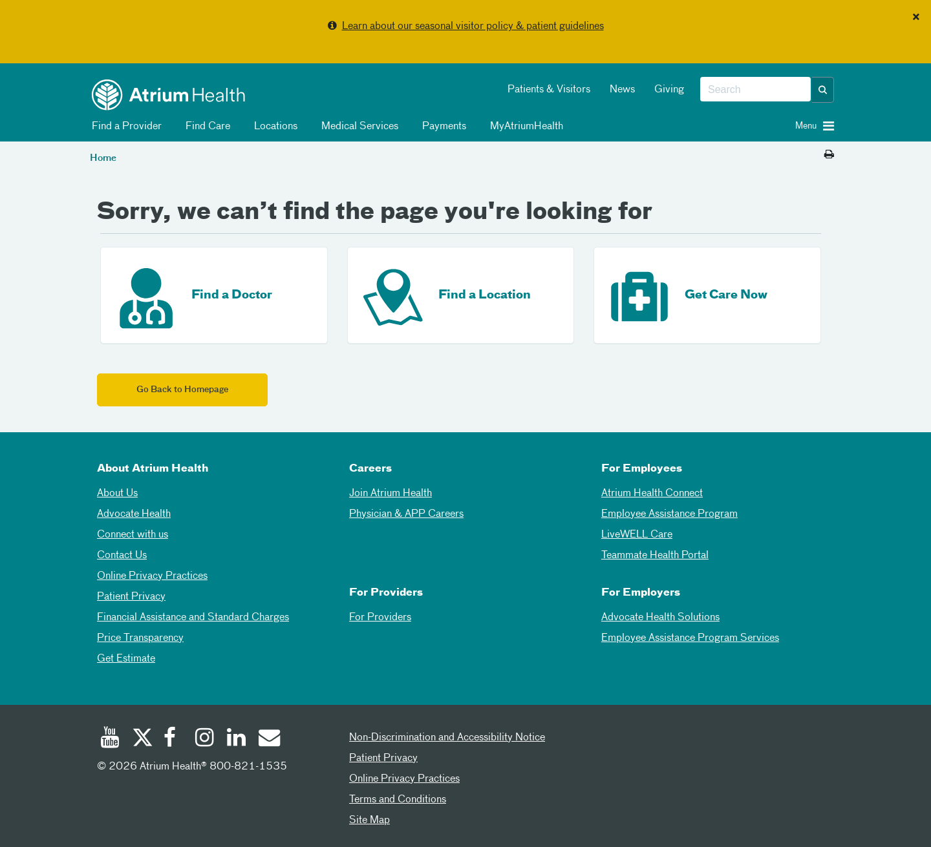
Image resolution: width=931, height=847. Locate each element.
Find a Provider (124, 126)
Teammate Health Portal (655, 555)
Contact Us (122, 555)
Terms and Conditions (397, 800)
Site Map (369, 820)
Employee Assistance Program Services (690, 638)
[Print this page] (829, 155)
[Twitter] (142, 739)
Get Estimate (126, 659)
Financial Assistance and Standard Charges (193, 617)
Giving (669, 90)
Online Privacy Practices (152, 576)
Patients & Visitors (549, 90)
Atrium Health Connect (652, 493)
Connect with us (132, 535)
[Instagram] (205, 739)
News (622, 90)
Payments (442, 126)
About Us (117, 493)
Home (103, 158)
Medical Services (357, 126)
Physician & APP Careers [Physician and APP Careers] (406, 514)
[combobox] (755, 90)
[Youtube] (110, 739)
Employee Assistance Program (669, 514)
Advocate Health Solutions (660, 617)
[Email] (268, 739)
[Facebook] (173, 739)
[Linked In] (237, 739)
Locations (273, 126)
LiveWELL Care (636, 535)
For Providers (380, 617)
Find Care (205, 126)
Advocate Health (134, 514)
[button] (823, 90)
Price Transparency (140, 638)
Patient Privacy (131, 597)
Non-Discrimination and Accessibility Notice (447, 738)
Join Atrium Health (390, 493)
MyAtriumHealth (524, 126)
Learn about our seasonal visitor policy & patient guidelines (473, 26)
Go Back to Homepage (182, 390)
